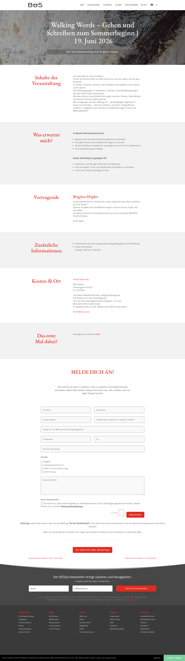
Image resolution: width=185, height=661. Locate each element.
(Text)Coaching (24, 629)
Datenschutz (115, 619)
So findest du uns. (81, 311)
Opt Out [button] (157, 658)
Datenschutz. (132, 599)
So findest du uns (86, 632)
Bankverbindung (117, 629)
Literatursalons (24, 622)
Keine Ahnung (48, 472)
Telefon (143, 622)
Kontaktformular (147, 616)
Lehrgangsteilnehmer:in (52, 465)
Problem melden (147, 632)
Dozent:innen (85, 622)
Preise (21, 626)
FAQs (81, 629)
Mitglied (46, 461)
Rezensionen (54, 622)
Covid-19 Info (24, 632)
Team (81, 619)
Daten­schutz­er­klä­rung (72, 506)
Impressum (114, 616)
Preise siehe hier (81, 279)
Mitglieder (83, 626)
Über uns (83, 616)
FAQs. (97, 334)
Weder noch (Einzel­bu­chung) (54, 468)
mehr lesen (78, 220)
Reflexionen (54, 619)
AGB (111, 622)
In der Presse (54, 629)
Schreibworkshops (26, 616)
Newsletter (145, 629)
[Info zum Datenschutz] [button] (106, 658)
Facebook (144, 626)
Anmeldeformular (147, 619)
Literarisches (54, 626)
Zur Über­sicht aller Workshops (92, 550)
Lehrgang (22, 619)
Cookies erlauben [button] (174, 658)
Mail (139, 532)
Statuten (113, 626)
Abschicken (135, 514)
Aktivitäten (53, 616)
